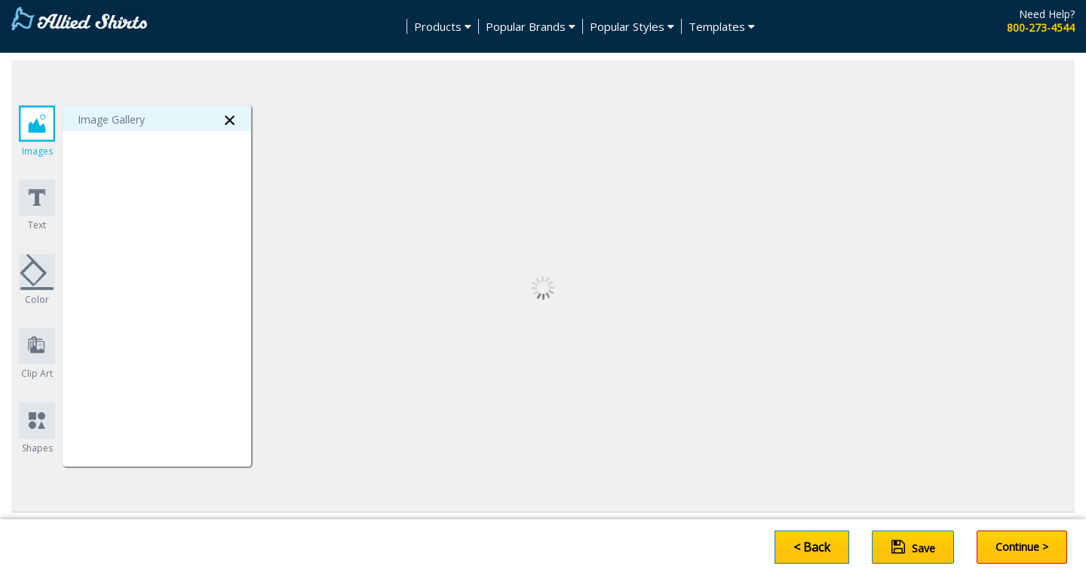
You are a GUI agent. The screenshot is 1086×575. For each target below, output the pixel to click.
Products (442, 26)
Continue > (1022, 547)
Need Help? (1047, 14)
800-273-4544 (1041, 27)
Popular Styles (632, 26)
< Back (811, 547)
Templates (722, 26)
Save (913, 547)
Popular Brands (530, 26)
